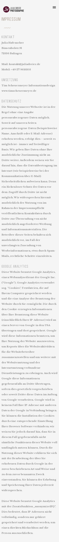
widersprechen (12, 490)
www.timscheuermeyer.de (19, 90)
